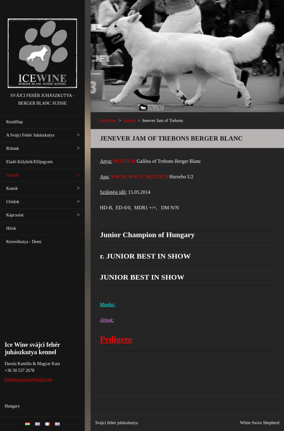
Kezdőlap (14, 122)
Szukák (12, 175)
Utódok (12, 201)
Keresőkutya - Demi (24, 241)
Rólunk (12, 148)
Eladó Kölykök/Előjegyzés (29, 161)
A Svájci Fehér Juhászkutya (30, 135)
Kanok (12, 188)
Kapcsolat (15, 215)
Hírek (11, 228)
